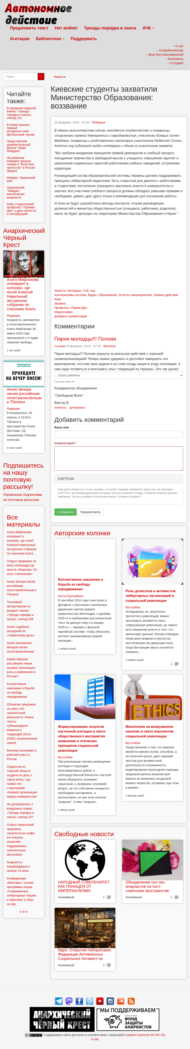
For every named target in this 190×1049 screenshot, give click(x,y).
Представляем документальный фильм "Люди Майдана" (18, 146)
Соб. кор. (89, 290)
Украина (60, 303)
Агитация (19, 38)
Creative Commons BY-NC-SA (145, 1035)
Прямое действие (166, 295)
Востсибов (133, 607)
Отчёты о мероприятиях (135, 295)
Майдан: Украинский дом (21, 179)
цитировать (77, 407)
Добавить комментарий (70, 316)
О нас (95, 1039)
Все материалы (23, 521)
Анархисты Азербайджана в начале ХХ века (18, 866)
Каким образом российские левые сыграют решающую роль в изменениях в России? (21, 667)
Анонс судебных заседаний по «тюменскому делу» (21, 631)
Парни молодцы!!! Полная (85, 339)
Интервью (74, 290)
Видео (92, 295)
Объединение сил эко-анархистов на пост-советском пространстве (147, 886)
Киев (57, 299)
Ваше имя (61, 427)
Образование (107, 295)
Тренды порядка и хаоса (110, 28)
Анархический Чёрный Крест (24, 237)
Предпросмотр (90, 512)
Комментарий (65, 443)
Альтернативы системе (70, 295)
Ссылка (59, 346)
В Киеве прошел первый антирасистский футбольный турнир (21, 129)
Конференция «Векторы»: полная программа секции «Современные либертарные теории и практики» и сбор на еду (21, 891)
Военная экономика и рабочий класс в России (22, 755)
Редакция (98, 122)
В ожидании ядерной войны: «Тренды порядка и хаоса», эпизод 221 (21, 113)
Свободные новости (84, 833)
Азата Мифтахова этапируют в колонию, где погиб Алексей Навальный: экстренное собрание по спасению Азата (23, 294)
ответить (60, 407)
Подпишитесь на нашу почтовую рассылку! (23, 476)
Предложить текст (29, 28)
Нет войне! (66, 28)
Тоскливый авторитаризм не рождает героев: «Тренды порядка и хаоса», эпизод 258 (20, 610)
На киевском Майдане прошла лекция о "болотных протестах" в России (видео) (21, 164)
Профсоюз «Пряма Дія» (71, 307)
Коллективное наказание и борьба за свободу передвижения (80, 584)
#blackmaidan (63, 312)
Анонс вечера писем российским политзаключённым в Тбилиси (24, 395)
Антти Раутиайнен (70, 596)
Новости (60, 76)
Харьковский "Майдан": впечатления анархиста (15, 192)
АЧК (148, 28)
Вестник (109, 346)
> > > (24, 912)
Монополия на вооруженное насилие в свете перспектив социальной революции (150, 731)
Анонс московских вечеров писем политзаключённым (20, 647)
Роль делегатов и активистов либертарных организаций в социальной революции (150, 595)
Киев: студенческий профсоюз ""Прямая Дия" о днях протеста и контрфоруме (21, 209)
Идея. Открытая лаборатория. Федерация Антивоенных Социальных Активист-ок (85, 954)
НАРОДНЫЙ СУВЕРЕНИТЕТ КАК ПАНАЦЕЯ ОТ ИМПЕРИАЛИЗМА (84, 886)
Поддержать (84, 38)
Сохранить (65, 512)
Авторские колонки (82, 533)
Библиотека (50, 38)
